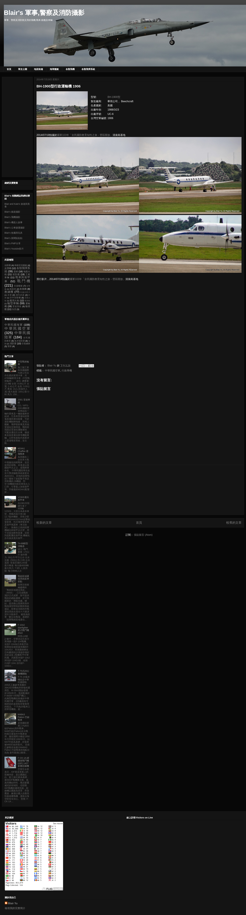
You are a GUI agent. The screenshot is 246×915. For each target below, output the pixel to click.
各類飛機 (70, 69)
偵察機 (7, 265)
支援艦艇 (18, 286)
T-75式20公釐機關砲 (23, 672)
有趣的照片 (25, 292)
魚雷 (14, 309)
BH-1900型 (113, 97)
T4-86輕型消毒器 (23, 544)
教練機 (8, 291)
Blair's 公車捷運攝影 (14, 227)
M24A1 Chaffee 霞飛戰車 (23, 451)
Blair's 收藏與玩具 (13, 233)
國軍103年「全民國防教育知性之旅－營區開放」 (85, 135)
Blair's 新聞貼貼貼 (13, 238)
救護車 (13, 289)
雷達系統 (16, 306)
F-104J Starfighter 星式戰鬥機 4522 (23, 629)
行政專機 (67, 370)
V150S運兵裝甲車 (23, 498)
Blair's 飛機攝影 (12, 217)
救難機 (23, 289)
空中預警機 (15, 298)
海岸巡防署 (19, 341)
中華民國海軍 (13, 324)
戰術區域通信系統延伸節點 (23, 579)
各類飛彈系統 (88, 69)
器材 (16, 271)
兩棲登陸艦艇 (20, 265)
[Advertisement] (139, 489)
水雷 (9, 295)
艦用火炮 (14, 300)
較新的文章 (44, 522)
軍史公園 (22, 69)
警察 (10, 346)
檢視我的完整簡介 (15, 908)
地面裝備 (38, 69)
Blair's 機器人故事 (13, 222)
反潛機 (7, 268)
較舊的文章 (234, 522)
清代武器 (20, 295)
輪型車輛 (13, 303)
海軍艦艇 (54, 69)
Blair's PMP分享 (12, 243)
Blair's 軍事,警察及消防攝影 (44, 12)
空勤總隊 (26, 344)
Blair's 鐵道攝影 (12, 211)
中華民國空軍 (52, 370)
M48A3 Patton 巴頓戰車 (23, 717)
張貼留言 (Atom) (143, 534)
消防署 (13, 343)
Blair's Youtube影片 (14, 248)
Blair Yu (12, 903)
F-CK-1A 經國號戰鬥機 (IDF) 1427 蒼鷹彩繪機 (23, 762)
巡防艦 (16, 274)
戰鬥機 (23, 281)
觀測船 (27, 301)
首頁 (9, 69)
